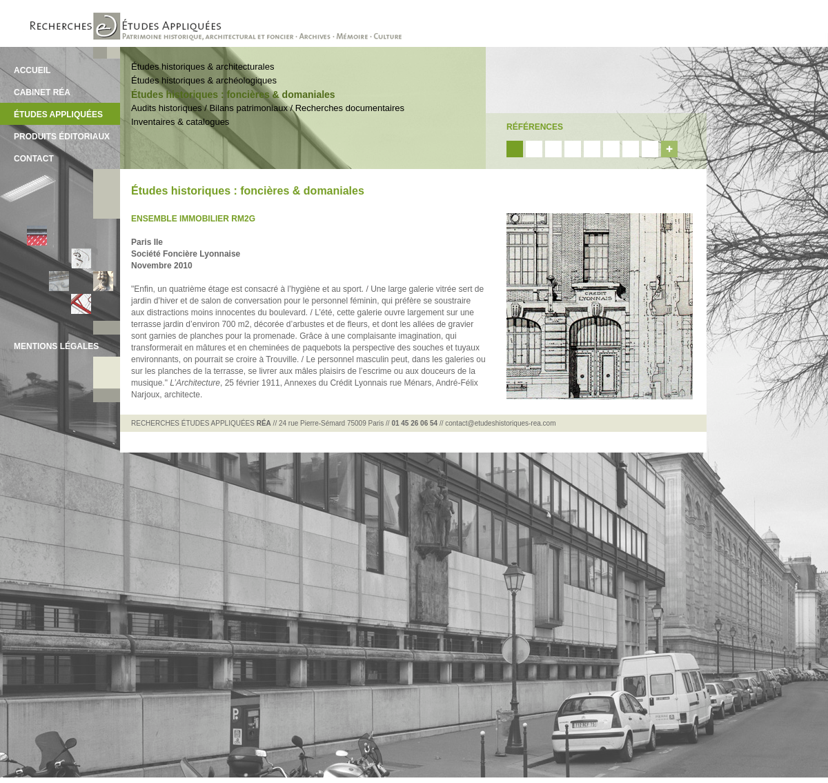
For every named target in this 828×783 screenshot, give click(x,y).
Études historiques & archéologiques (204, 80)
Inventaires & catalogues (180, 122)
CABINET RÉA (42, 92)
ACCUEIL (32, 70)
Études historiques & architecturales (202, 66)
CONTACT (34, 158)
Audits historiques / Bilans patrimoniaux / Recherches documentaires (267, 108)
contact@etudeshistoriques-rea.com (500, 423)
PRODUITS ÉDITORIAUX (62, 136)
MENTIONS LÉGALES (56, 346)
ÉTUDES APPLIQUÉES (58, 114)
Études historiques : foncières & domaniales (233, 94)
